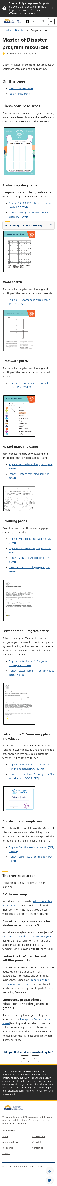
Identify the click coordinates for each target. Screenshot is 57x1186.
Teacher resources (19, 93)
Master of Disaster (14, 30)
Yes (25, 1058)
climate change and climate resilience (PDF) (27, 936)
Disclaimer (7, 1147)
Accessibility (38, 1136)
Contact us (37, 1147)
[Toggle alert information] (27, 21)
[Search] (38, 21)
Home (5, 1136)
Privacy (6, 1153)
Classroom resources (21, 88)
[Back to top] (49, 1170)
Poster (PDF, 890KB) (20, 203)
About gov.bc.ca (10, 1142)
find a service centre (15, 1123)
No (35, 1058)
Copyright (37, 1142)
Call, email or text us (38, 1120)
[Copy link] (49, 1180)
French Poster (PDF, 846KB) (24, 212)
